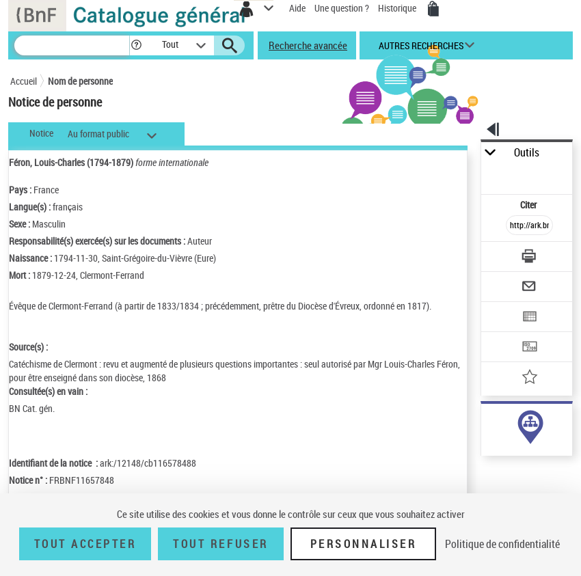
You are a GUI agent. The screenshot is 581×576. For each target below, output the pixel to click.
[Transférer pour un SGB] (529, 348)
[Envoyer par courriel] (529, 288)
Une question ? (341, 7)
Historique (398, 7)
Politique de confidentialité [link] (502, 543)
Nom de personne (80, 80)
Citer (529, 204)
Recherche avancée (308, 45)
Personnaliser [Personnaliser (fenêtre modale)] (363, 543)
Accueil (23, 80)
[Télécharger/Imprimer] (529, 258)
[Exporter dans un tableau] (529, 318)
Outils (526, 153)
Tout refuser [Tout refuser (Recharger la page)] (220, 543)
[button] (136, 45)
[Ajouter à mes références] (529, 378)
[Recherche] (71, 45)
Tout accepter (85, 543)
